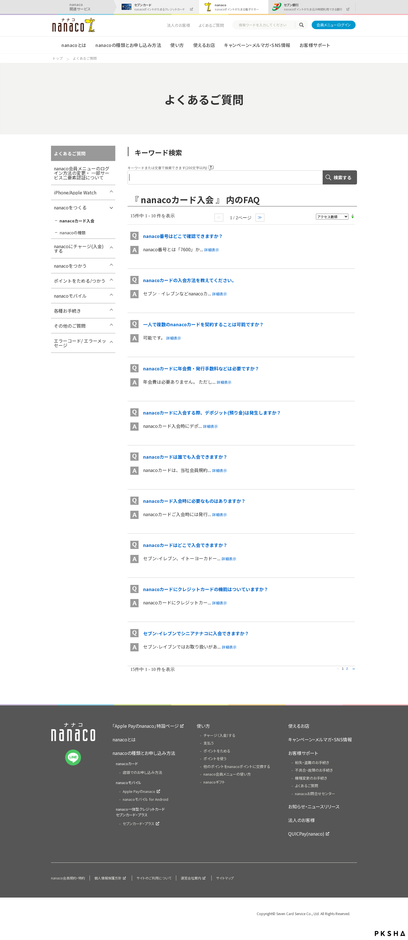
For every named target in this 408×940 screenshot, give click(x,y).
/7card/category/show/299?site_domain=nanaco (111, 282)
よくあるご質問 (211, 25)
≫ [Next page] (353, 668)
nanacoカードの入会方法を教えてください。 (189, 280)
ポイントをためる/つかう (79, 280)
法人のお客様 (178, 25)
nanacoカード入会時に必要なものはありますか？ (194, 500)
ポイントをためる (216, 751)
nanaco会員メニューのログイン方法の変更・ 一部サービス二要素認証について (81, 173)
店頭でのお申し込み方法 (142, 772)
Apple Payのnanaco (139, 791)
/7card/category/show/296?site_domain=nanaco (111, 267)
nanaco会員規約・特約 (68, 877)
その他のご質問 (70, 325)
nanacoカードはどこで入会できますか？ (185, 545)
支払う (208, 743)
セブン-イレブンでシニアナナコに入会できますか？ (196, 633)
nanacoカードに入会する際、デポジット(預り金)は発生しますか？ (212, 412)
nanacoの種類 (73, 232)
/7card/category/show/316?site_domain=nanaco (111, 342)
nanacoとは (73, 45)
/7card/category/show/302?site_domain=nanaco (111, 297)
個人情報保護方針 (108, 877)
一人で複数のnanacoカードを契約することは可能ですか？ (203, 324)
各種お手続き (67, 310)
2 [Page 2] (347, 668)
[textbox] (266, 25)
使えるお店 (204, 45)
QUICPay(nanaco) (306, 833)
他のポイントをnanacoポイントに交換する (236, 766)
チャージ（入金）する (219, 735)
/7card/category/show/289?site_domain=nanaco (111, 209)
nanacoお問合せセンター (315, 793)
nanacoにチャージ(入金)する (79, 248)
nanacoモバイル (70, 295)
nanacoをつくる (70, 207)
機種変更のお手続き (311, 778)
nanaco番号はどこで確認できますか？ (183, 236)
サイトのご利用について (154, 877)
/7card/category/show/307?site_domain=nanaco (111, 312)
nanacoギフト (214, 782)
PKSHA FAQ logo (390, 933)
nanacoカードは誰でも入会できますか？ (185, 456)
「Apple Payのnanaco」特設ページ (145, 725)
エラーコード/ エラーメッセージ (80, 342)
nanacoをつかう (70, 265)
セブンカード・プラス (138, 823)
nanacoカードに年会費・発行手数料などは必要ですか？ (201, 368)
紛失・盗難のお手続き (312, 762)
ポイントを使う (215, 758)
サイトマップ (225, 877)
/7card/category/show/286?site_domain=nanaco (111, 327)
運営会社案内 (191, 877)
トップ (57, 58)
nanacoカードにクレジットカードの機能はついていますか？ (205, 589)
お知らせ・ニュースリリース (313, 806)
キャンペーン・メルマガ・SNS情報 (257, 45)
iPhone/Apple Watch (75, 192)
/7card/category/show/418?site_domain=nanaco (111, 194)
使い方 (177, 45)
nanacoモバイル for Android (145, 799)
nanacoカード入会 (77, 221)
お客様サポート (314, 45)
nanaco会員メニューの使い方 (227, 774)
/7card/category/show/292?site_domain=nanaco (111, 247)
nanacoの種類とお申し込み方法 (128, 45)
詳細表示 (211, 249)
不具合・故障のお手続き (314, 770)
